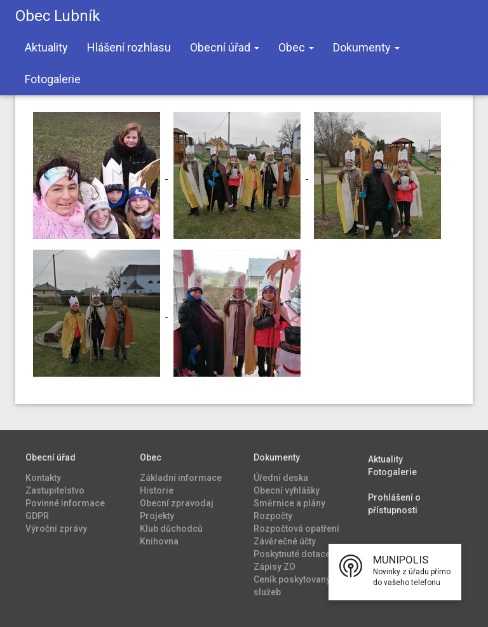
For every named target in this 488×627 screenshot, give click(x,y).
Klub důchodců (171, 528)
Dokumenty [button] (366, 47)
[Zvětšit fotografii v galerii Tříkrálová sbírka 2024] (97, 174)
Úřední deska (281, 478)
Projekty (157, 516)
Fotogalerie (53, 79)
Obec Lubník (57, 16)
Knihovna (159, 541)
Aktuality (46, 47)
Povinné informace (65, 503)
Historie (156, 490)
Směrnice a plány (289, 503)
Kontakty (43, 478)
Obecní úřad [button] (224, 47)
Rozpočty (273, 516)
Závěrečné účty (285, 541)
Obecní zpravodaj (177, 503)
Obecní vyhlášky (287, 490)
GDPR (37, 516)
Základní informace (181, 478)
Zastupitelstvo (55, 490)
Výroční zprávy (56, 528)
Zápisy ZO (274, 567)
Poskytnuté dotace (292, 554)
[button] (395, 572)
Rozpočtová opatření (296, 528)
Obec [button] (296, 47)
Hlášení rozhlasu (129, 47)
